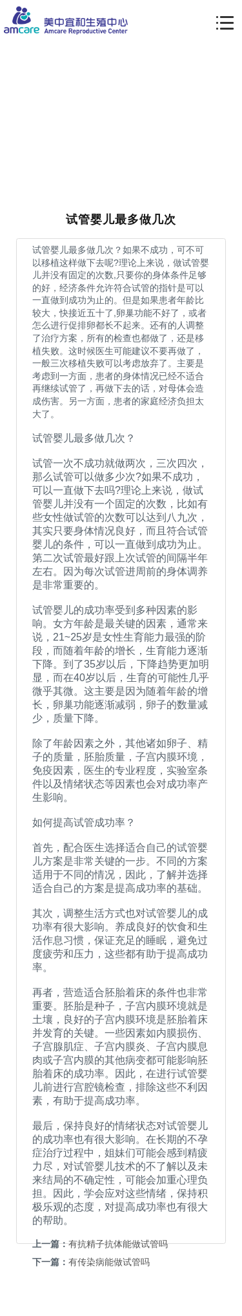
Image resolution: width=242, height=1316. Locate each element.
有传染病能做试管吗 (109, 1262)
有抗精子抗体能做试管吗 (118, 1244)
